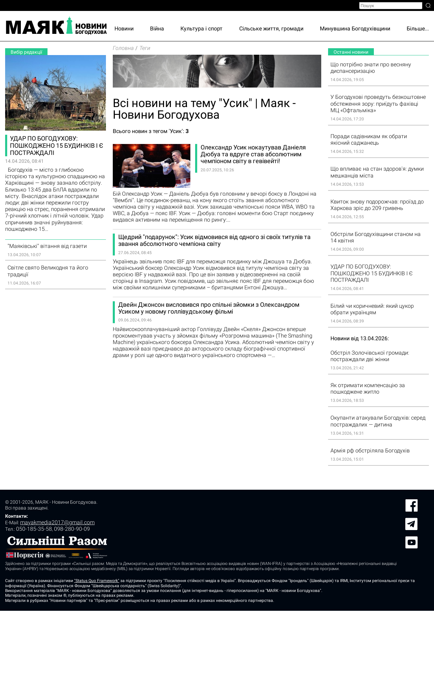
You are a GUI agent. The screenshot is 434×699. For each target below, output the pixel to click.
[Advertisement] (55, 398)
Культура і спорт (201, 28)
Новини (124, 28)
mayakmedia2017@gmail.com (57, 610)
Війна (157, 28)
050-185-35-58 (34, 617)
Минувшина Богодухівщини (355, 28)
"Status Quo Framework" (96, 669)
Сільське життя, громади (271, 28)
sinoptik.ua (75, 552)
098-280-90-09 (72, 617)
